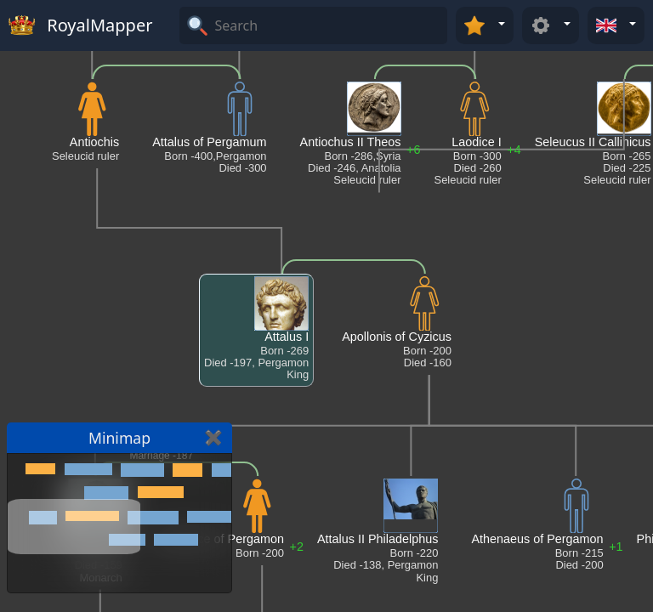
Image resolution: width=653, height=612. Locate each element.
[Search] (329, 25)
